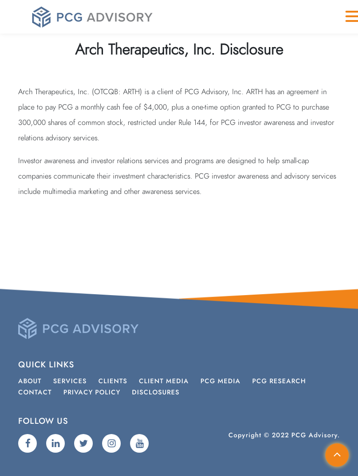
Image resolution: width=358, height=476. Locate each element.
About (29, 381)
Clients (112, 381)
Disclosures (155, 392)
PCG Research (279, 381)
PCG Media (220, 381)
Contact (35, 392)
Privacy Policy (91, 392)
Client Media (164, 381)
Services (70, 381)
